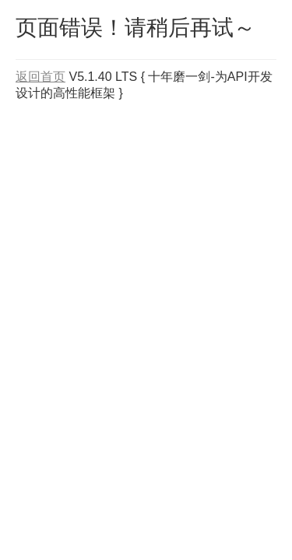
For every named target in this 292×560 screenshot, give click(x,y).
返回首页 (40, 76)
